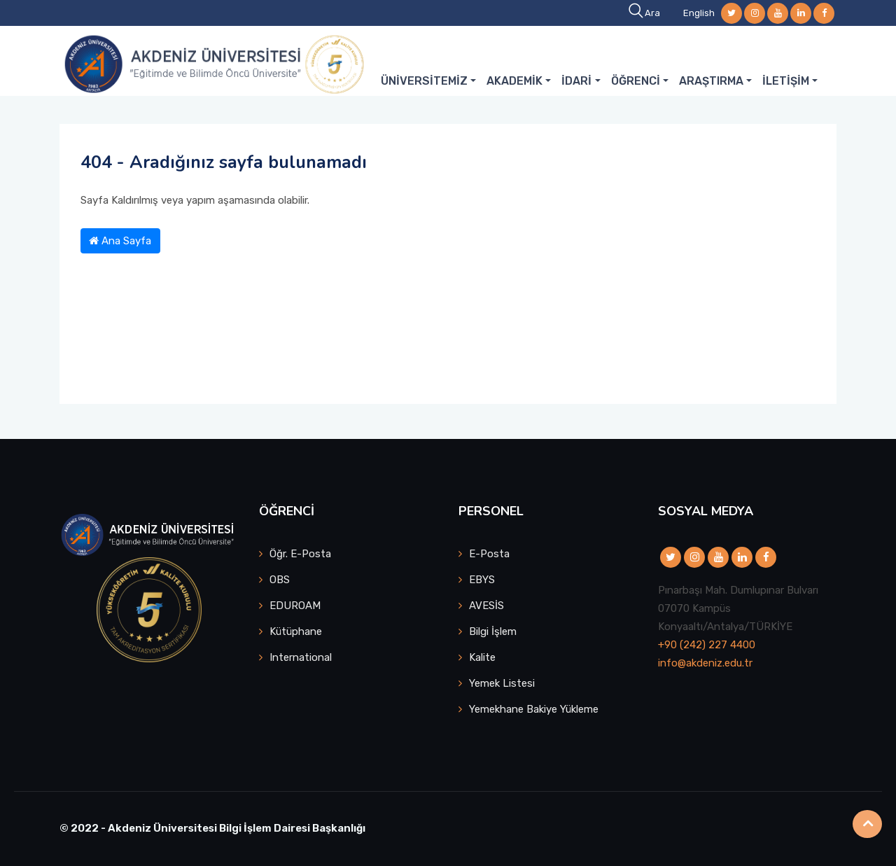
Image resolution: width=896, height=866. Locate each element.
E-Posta (489, 553)
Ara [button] (645, 13)
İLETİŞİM (785, 81)
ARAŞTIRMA (711, 81)
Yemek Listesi (502, 683)
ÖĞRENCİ (635, 81)
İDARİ (576, 81)
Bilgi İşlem (493, 631)
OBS (280, 579)
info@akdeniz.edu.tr (705, 663)
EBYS (482, 579)
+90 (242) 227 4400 (706, 644)
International (301, 657)
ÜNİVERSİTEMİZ (424, 81)
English (699, 13)
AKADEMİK (514, 81)
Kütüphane (296, 631)
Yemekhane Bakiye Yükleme (533, 709)
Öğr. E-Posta (300, 553)
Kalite (482, 657)
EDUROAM (295, 605)
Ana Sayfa (120, 241)
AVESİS (486, 605)
